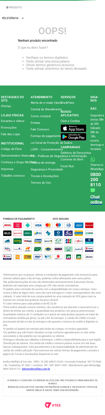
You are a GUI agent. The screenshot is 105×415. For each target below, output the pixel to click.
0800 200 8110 (95, 179)
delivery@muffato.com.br (36, 369)
